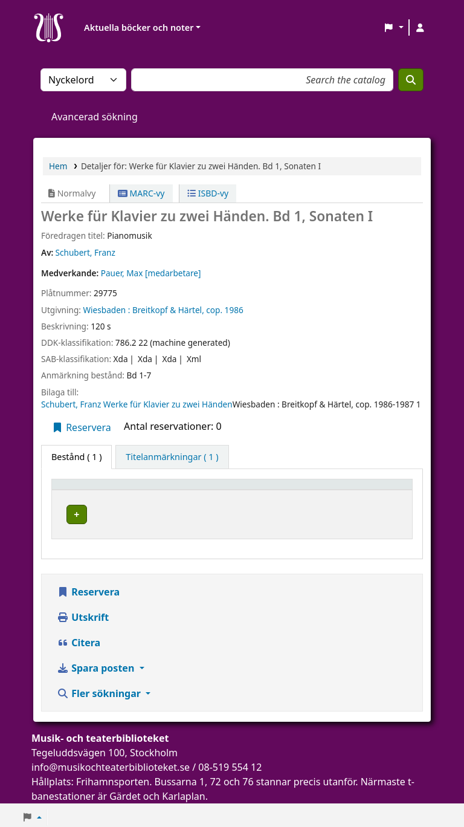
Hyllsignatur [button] (304, 490)
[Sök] (411, 79)
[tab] (171, 457)
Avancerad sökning (94, 116)
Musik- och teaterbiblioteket (199, 512)
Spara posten (97, 664)
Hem (58, 166)
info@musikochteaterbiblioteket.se (110, 763)
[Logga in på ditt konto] (420, 27)
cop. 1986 (224, 310)
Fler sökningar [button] (100, 689)
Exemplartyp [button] (84, 490)
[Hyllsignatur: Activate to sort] (315, 490)
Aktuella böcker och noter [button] (138, 27)
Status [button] (376, 490)
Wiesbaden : (106, 310)
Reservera (81, 427)
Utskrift (83, 613)
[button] (393, 27)
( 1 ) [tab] (76, 456)
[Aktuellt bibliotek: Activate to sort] (205, 490)
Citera (78, 639)
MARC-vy (141, 193)
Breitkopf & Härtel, (168, 310)
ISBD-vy (207, 193)
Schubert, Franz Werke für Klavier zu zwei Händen (137, 404)
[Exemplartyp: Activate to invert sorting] (94, 490)
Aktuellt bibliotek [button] (180, 490)
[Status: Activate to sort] (384, 490)
